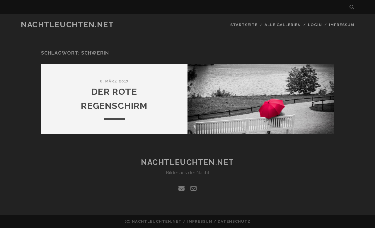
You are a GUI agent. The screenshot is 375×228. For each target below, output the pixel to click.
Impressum (341, 25)
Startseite (244, 25)
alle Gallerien (283, 25)
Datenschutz (234, 221)
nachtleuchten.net (67, 24)
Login (315, 25)
